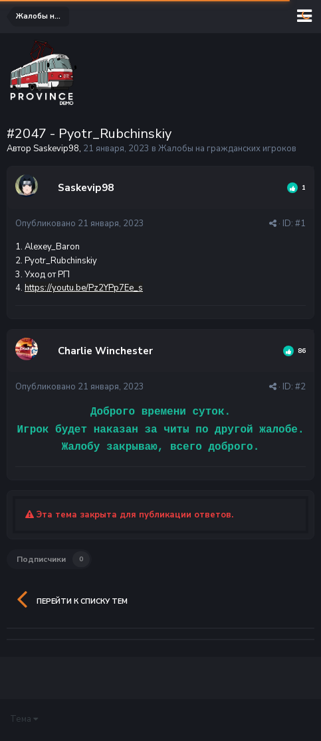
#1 (300, 224)
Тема (24, 719)
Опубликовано (79, 224)
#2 (300, 387)
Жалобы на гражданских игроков (227, 149)
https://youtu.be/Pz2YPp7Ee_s (84, 288)
